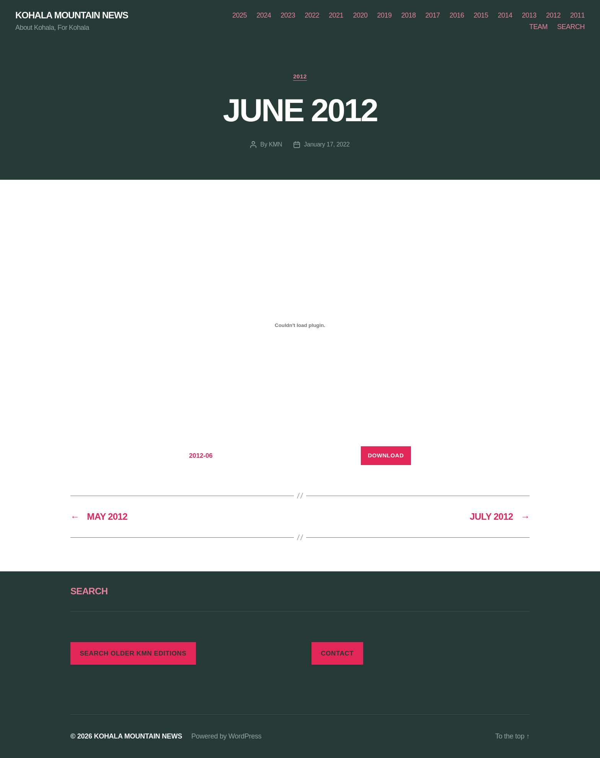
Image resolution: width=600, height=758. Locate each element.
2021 (336, 15)
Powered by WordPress (226, 736)
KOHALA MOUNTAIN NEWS (71, 15)
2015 (481, 15)
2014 (505, 15)
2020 (360, 15)
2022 (312, 15)
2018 (408, 15)
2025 (239, 15)
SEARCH (571, 27)
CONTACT (337, 653)
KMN (275, 144)
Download (386, 455)
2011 (577, 15)
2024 (263, 15)
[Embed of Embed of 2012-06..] (300, 325)
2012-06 (201, 455)
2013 (529, 15)
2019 (384, 15)
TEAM (538, 27)
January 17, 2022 (326, 144)
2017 (433, 15)
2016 (457, 15)
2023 (287, 15)
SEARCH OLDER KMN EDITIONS (133, 653)
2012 (553, 15)
